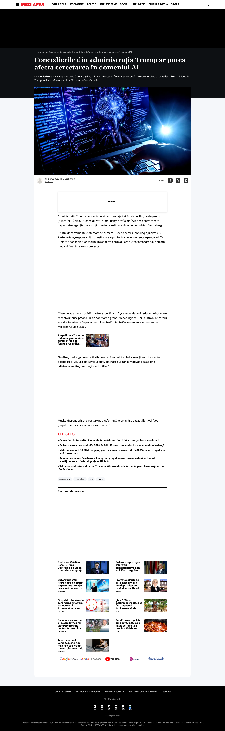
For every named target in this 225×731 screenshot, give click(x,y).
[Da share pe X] (178, 180)
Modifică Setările (112, 699)
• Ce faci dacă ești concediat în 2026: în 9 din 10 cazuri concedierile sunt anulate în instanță (111, 445)
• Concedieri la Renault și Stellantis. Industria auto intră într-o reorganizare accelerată (108, 440)
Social (124, 4)
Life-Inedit (138, 4)
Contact (167, 692)
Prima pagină (40, 52)
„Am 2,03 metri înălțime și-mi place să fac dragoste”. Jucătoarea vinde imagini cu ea (129, 604)
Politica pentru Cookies (88, 692)
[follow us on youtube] (112, 659)
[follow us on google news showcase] (91, 659)
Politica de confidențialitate (143, 692)
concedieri (80, 479)
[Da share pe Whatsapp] (186, 180)
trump (100, 479)
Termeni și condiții (114, 692)
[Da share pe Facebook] (170, 180)
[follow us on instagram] (134, 659)
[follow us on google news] (69, 659)
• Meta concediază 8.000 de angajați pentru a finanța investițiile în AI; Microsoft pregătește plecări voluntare (111, 452)
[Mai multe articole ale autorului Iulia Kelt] (40, 180)
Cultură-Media (158, 4)
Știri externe (108, 4)
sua (91, 479)
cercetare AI (64, 479)
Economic (77, 4)
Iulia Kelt (49, 181)
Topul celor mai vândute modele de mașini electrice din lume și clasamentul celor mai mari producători (70, 644)
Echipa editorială (62, 692)
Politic (91, 4)
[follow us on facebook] (156, 659)
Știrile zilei (59, 4)
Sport (175, 4)
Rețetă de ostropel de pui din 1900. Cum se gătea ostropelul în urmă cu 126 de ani (128, 624)
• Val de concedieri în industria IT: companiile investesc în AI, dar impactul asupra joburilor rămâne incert (111, 468)
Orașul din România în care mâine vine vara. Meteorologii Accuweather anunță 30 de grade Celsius (71, 604)
